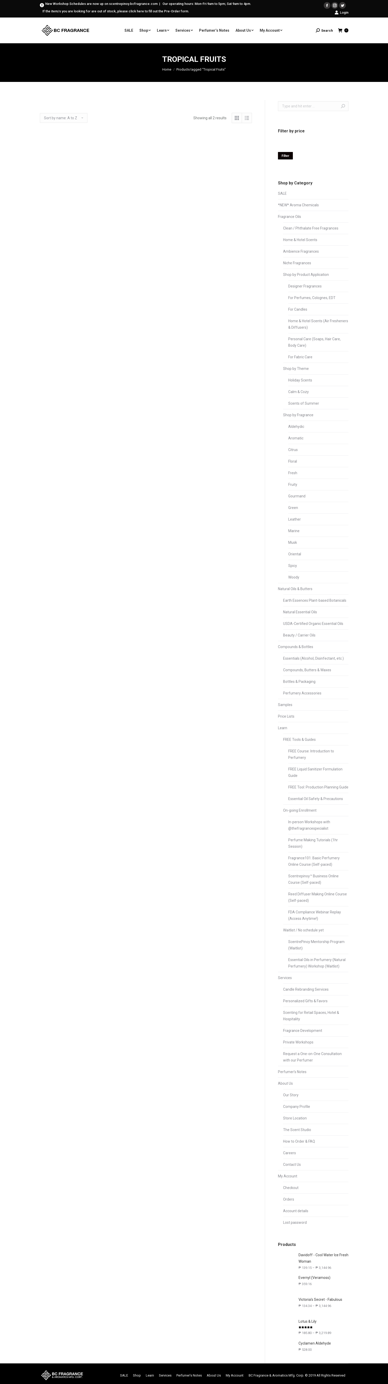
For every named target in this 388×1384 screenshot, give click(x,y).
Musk (292, 542)
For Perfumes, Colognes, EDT (312, 298)
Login (341, 12)
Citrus (293, 450)
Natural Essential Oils (300, 612)
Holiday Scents (300, 380)
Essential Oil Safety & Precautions (315, 799)
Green (293, 508)
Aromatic (295, 438)
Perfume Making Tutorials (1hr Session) (313, 843)
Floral (292, 461)
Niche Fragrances (297, 263)
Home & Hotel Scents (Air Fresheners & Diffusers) (318, 324)
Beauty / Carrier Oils (299, 635)
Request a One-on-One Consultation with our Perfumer (312, 1057)
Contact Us (292, 1164)
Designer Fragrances (305, 286)
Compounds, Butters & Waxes (307, 670)
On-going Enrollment (300, 810)
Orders (288, 1199)
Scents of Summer (303, 403)
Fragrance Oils (289, 217)
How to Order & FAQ (299, 1141)
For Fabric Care (300, 357)
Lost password (295, 1222)
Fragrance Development (302, 1031)
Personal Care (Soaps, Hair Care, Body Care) (314, 342)
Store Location (295, 1118)
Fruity (292, 484)
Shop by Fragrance (298, 415)
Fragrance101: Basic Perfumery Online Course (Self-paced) (314, 861)
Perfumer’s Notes (292, 1072)
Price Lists (286, 716)
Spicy (292, 566)
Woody (293, 577)
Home (166, 69)
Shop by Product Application (306, 275)
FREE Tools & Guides (299, 739)
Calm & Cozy (298, 392)
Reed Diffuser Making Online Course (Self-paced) (317, 897)
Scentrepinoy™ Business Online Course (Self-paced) (313, 879)
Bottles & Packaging (299, 682)
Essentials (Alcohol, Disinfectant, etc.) (313, 658)
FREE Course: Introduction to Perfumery (311, 754)
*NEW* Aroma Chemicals (298, 205)
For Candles (297, 309)
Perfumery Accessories (302, 693)
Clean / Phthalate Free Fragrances (310, 228)
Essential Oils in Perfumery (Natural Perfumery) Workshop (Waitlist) (317, 963)
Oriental (294, 554)
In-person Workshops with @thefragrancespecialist (309, 825)
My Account (287, 1176)
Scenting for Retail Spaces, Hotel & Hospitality (311, 1016)
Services (285, 978)
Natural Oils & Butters (295, 589)
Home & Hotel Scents (300, 240)
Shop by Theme (296, 369)
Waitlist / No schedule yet (303, 930)
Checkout (291, 1188)
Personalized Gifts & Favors (305, 1001)
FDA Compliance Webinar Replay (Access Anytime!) (314, 915)
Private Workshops (298, 1042)
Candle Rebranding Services (306, 989)
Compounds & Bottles (295, 647)
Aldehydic (296, 426)
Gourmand (296, 496)
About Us (285, 1083)
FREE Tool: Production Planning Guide (318, 787)
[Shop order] (63, 118)
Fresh (292, 473)
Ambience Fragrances (301, 251)
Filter (285, 156)
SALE (282, 193)
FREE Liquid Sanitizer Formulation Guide (315, 772)
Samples (285, 705)
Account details (295, 1211)
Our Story (291, 1095)
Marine (294, 531)
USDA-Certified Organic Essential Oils (313, 624)
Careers (289, 1153)
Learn (282, 728)
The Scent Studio (297, 1130)
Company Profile (296, 1107)
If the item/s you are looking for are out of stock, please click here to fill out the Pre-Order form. (115, 11)
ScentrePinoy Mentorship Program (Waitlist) (316, 945)
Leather (294, 519)
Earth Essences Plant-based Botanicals (314, 600)
